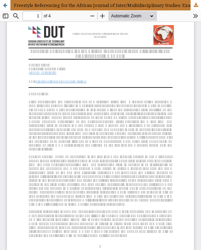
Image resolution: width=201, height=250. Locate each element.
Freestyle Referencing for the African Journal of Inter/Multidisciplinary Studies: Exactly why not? (107, 5)
